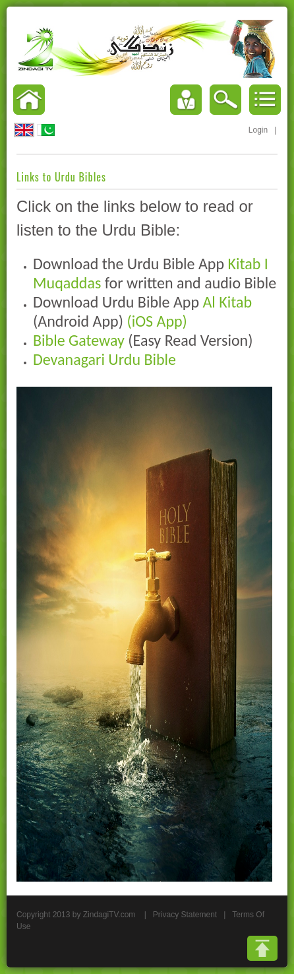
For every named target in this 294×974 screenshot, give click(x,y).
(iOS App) (157, 321)
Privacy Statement (185, 914)
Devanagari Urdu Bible (104, 359)
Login (258, 130)
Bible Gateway (79, 340)
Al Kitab (227, 301)
